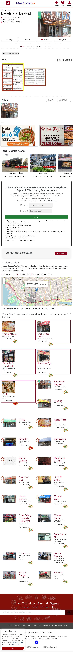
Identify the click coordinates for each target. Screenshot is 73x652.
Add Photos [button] (64, 100)
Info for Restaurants (48, 626)
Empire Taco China (43, 336)
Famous (58, 401)
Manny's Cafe (58, 498)
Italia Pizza (24, 554)
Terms (29, 626)
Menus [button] (40, 47)
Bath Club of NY (60, 537)
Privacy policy (17, 626)
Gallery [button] (31, 47)
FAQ (24, 626)
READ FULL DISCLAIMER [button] (49, 200)
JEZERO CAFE (58, 479)
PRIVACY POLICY (15, 644)
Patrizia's (58, 573)
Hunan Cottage (23, 498)
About (10, 626)
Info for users (58, 626)
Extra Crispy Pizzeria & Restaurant (25, 519)
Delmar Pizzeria (58, 556)
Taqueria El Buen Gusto (7, 366)
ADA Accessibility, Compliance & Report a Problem (36, 633)
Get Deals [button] (27, 40)
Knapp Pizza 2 (9, 334)
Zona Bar (23, 439)
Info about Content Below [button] (11, 53)
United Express (23, 460)
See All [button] (51, 100)
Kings (22, 420)
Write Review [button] (61, 254)
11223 (18, 10)
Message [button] (9, 40)
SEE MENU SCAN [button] (64, 60)
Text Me (25, 205)
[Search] (41, 205)
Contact (66, 626)
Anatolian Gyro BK (44, 366)
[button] (8, 3)
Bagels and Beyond (59, 384)
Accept (13, 648)
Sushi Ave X (60, 439)
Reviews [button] (48, 47)
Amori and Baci (24, 479)
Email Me (25, 211)
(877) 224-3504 (8, 20)
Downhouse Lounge (59, 460)
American (12, 10)
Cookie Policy (37, 626)
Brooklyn (4, 10)
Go (68, 613)
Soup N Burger (22, 575)
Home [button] (22, 47)
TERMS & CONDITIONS (16, 642)
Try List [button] (62, 40)
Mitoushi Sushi (58, 518)
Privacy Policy (52, 233)
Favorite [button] (44, 40)
